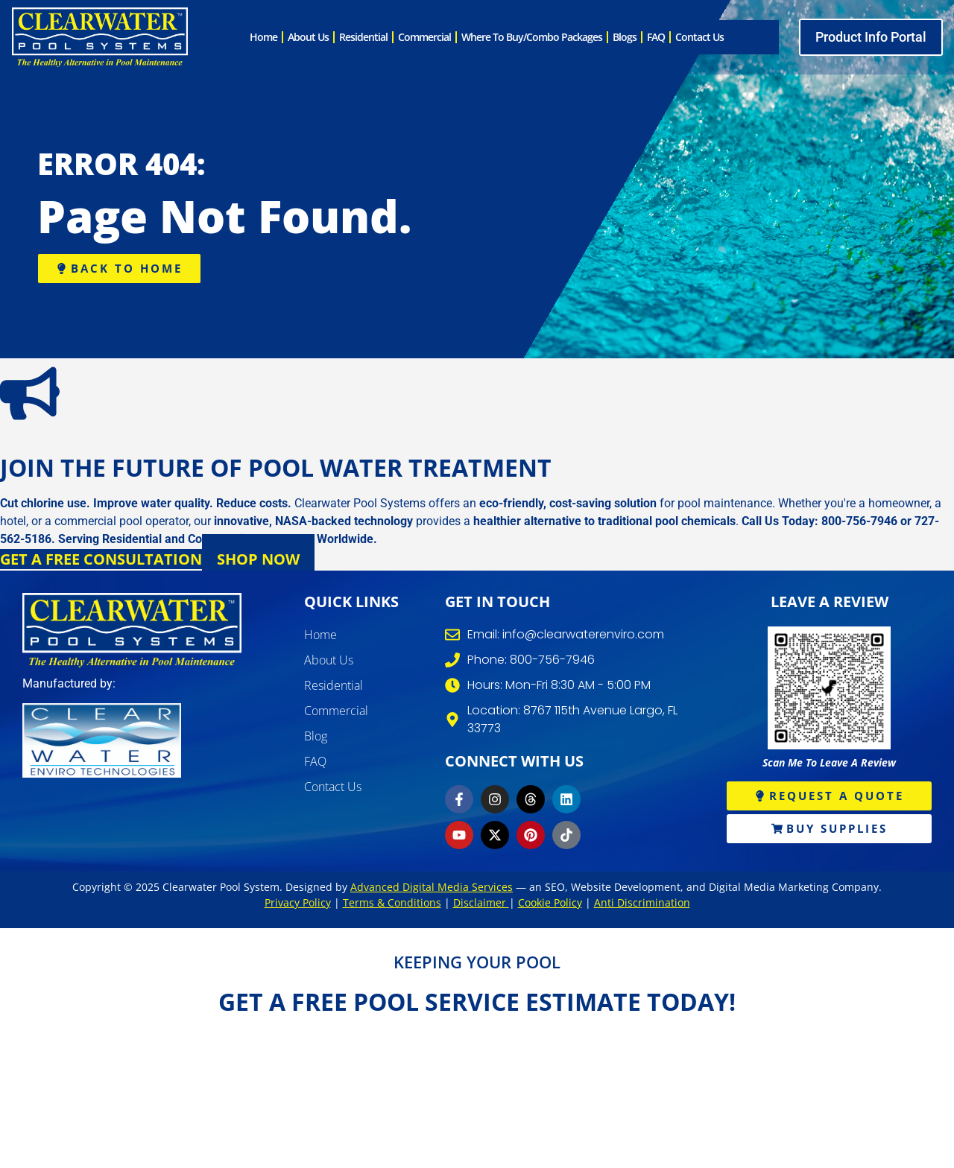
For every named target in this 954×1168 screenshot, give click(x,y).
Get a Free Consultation (101, 559)
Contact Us (699, 37)
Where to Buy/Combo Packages (531, 37)
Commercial (424, 37)
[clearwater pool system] (100, 37)
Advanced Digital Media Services (431, 887)
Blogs (624, 37)
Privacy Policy (298, 902)
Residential (363, 37)
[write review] (829, 687)
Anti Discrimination (642, 902)
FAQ (656, 37)
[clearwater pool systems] (131, 630)
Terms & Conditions (392, 902)
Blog (315, 736)
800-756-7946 (859, 521)
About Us (308, 37)
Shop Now (258, 559)
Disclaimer (481, 902)
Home (263, 37)
